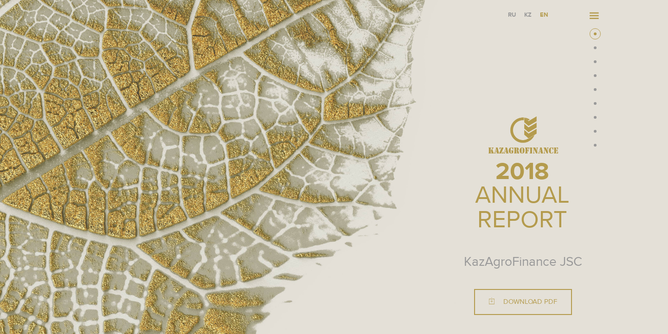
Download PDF (523, 302)
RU (512, 15)
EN (544, 15)
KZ (528, 15)
